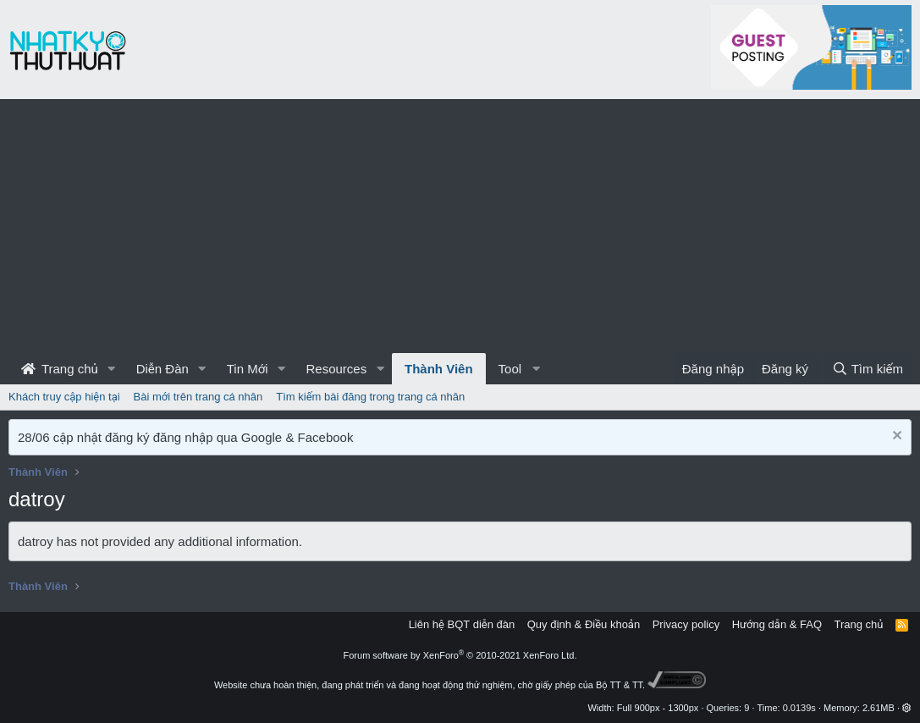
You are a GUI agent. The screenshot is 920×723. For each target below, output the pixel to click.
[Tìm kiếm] (868, 368)
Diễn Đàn (162, 369)
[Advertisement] (460, 226)
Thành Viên (439, 369)
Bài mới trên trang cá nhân (198, 396)
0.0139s (799, 708)
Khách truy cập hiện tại (64, 396)
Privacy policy (686, 624)
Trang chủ (59, 369)
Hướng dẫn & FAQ (777, 624)
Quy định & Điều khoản (583, 624)
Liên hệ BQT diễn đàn (462, 624)
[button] (112, 368)
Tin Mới (247, 369)
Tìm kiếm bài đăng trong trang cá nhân (370, 396)
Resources (336, 369)
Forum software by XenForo (460, 655)
